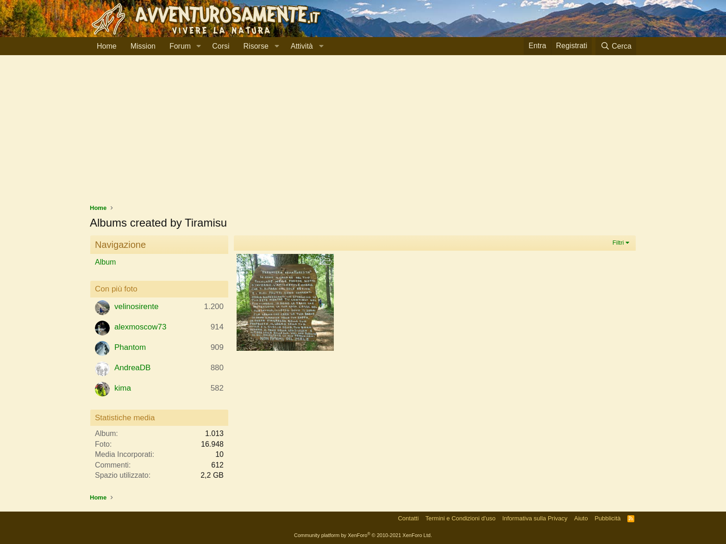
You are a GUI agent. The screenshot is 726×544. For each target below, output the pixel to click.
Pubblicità (607, 518)
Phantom (130, 347)
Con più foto (116, 289)
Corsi (220, 46)
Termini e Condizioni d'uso (460, 518)
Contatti (408, 518)
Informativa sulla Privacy (535, 518)
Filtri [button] (618, 242)
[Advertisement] (363, 134)
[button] (198, 46)
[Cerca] (615, 46)
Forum (180, 46)
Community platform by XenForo (363, 535)
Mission (143, 46)
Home (107, 46)
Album (105, 262)
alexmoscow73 (140, 327)
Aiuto (581, 518)
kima (122, 388)
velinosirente (136, 306)
